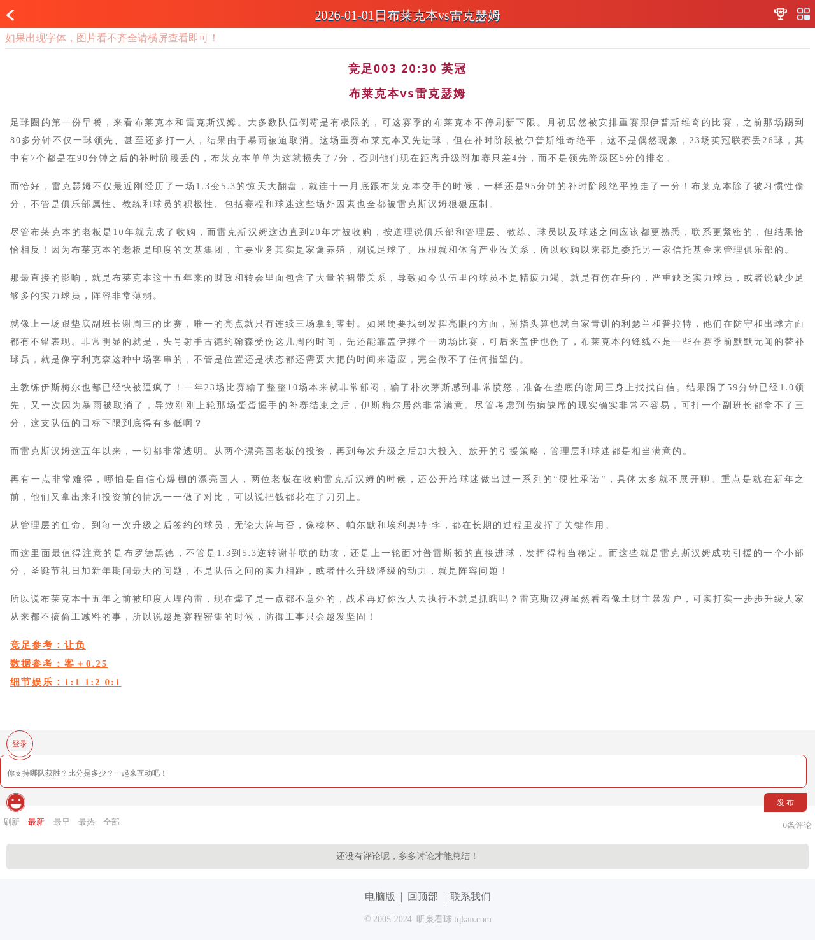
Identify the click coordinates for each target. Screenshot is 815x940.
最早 (61, 822)
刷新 (11, 822)
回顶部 (423, 896)
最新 (36, 822)
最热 (86, 822)
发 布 (785, 802)
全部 (111, 822)
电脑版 (380, 896)
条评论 (797, 825)
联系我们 (470, 896)
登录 (19, 743)
